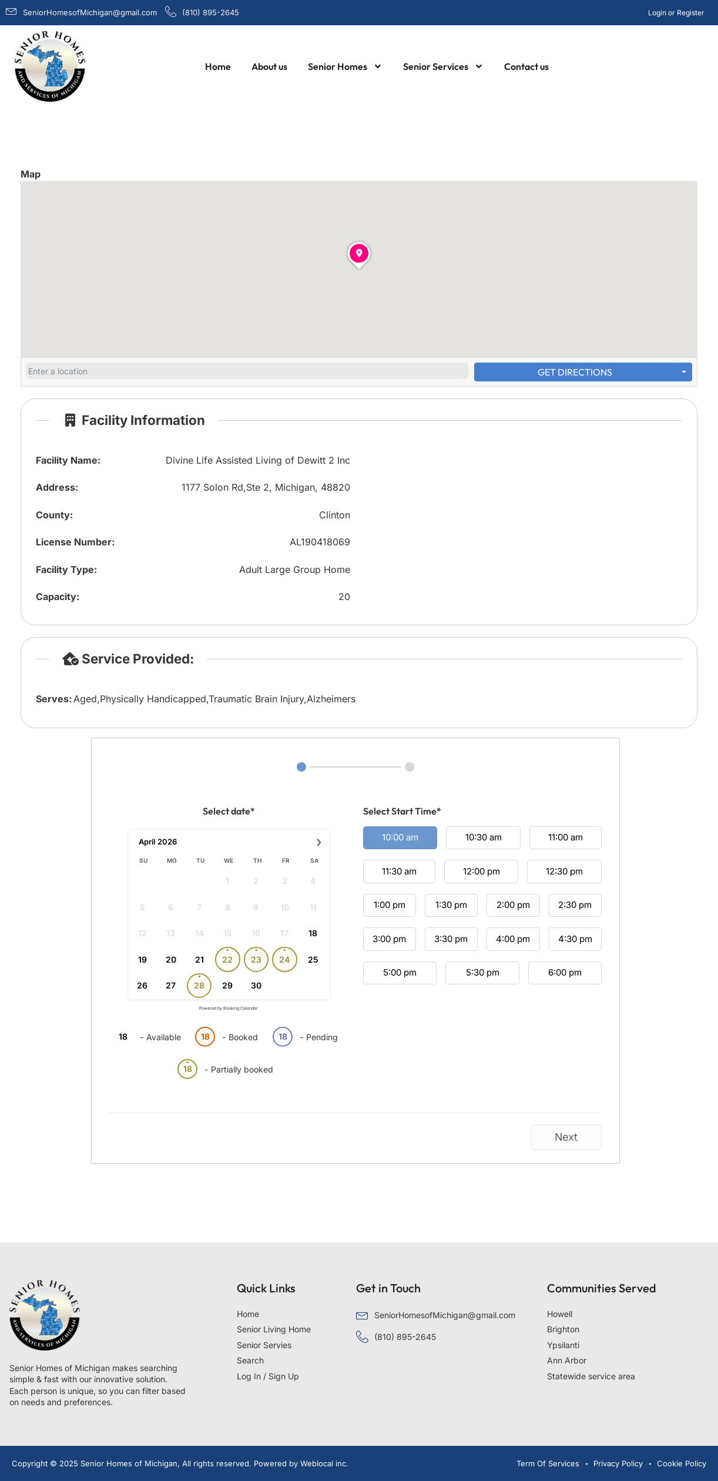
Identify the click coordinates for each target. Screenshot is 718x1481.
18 (312, 933)
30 (256, 985)
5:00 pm (400, 972)
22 (227, 959)
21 (199, 959)
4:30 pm (575, 938)
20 (171, 959)
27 (171, 985)
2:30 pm (575, 904)
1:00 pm (389, 904)
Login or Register (676, 12)
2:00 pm (513, 904)
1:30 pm (451, 904)
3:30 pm (451, 938)
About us (269, 66)
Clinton (334, 515)
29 (227, 985)
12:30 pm (564, 871)
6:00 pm (565, 972)
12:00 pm (481, 871)
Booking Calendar (240, 1008)
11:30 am (399, 871)
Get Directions (575, 372)
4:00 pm (513, 938)
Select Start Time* (402, 811)
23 (256, 959)
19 (142, 959)
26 (142, 985)
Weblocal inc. (324, 1463)
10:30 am (483, 837)
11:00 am (565, 837)
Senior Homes (345, 66)
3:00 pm (389, 938)
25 (313, 959)
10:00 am (400, 837)
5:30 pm (482, 972)
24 (284, 959)
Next (566, 1137)
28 (199, 985)
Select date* (229, 811)
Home (218, 66)
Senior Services (443, 66)
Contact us (526, 66)
